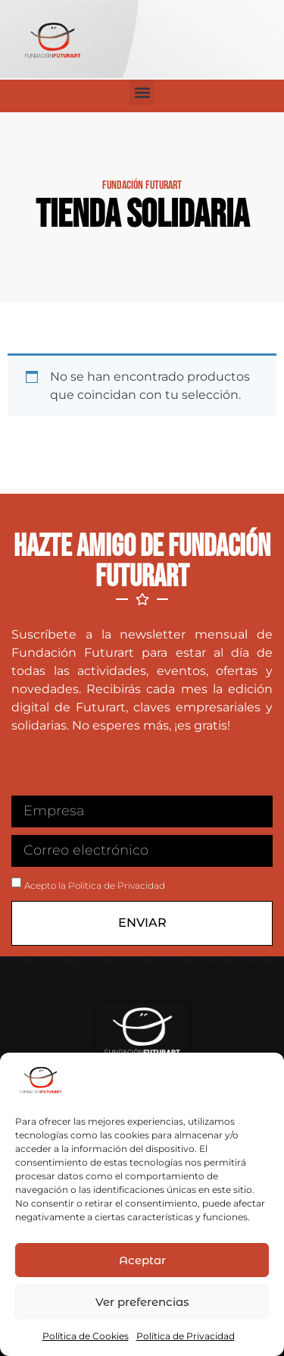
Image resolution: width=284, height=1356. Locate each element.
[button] (142, 92)
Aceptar (142, 1260)
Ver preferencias (142, 1302)
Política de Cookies (85, 1336)
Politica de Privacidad (116, 885)
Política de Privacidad (185, 1336)
